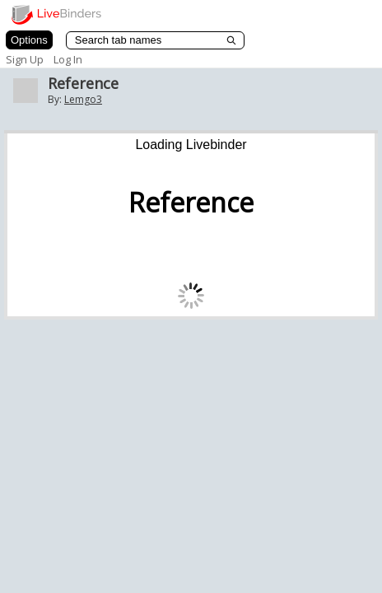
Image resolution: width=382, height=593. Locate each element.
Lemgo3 (83, 99)
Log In (68, 59)
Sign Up (25, 59)
